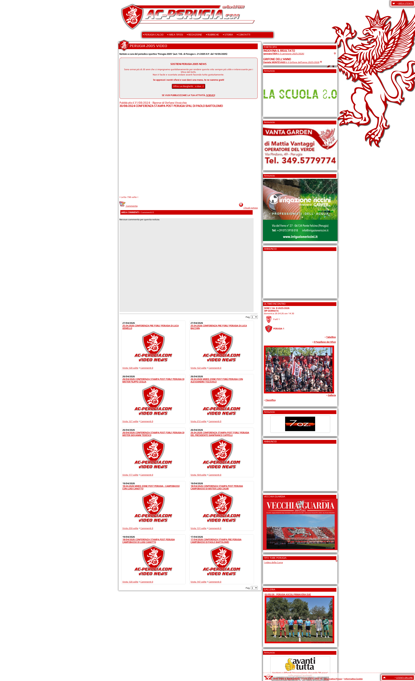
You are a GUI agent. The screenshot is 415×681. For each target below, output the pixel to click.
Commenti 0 (146, 368)
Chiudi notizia (251, 208)
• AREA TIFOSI (175, 34)
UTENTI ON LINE (404, 677)
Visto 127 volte (130, 421)
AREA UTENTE (405, 3)
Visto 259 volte (130, 528)
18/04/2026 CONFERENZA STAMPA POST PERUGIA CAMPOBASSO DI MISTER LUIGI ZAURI (217, 487)
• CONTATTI (243, 34)
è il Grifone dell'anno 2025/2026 (291, 62)
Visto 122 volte (198, 368)
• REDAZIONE (194, 34)
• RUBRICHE (212, 34)
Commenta (128, 206)
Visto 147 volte (198, 581)
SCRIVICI (210, 95)
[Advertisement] (274, 273)
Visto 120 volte (130, 368)
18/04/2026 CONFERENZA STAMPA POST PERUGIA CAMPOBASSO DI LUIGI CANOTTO (148, 540)
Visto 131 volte (198, 528)
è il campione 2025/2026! (283, 53)
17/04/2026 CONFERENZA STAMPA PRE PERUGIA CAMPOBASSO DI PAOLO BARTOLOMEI (216, 540)
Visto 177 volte (130, 475)
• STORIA (228, 34)
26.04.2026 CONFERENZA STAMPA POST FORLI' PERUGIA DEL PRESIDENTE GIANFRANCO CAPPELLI (220, 434)
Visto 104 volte (198, 475)
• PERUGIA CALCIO (153, 34)
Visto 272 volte (198, 421)
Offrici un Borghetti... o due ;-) (188, 86)
